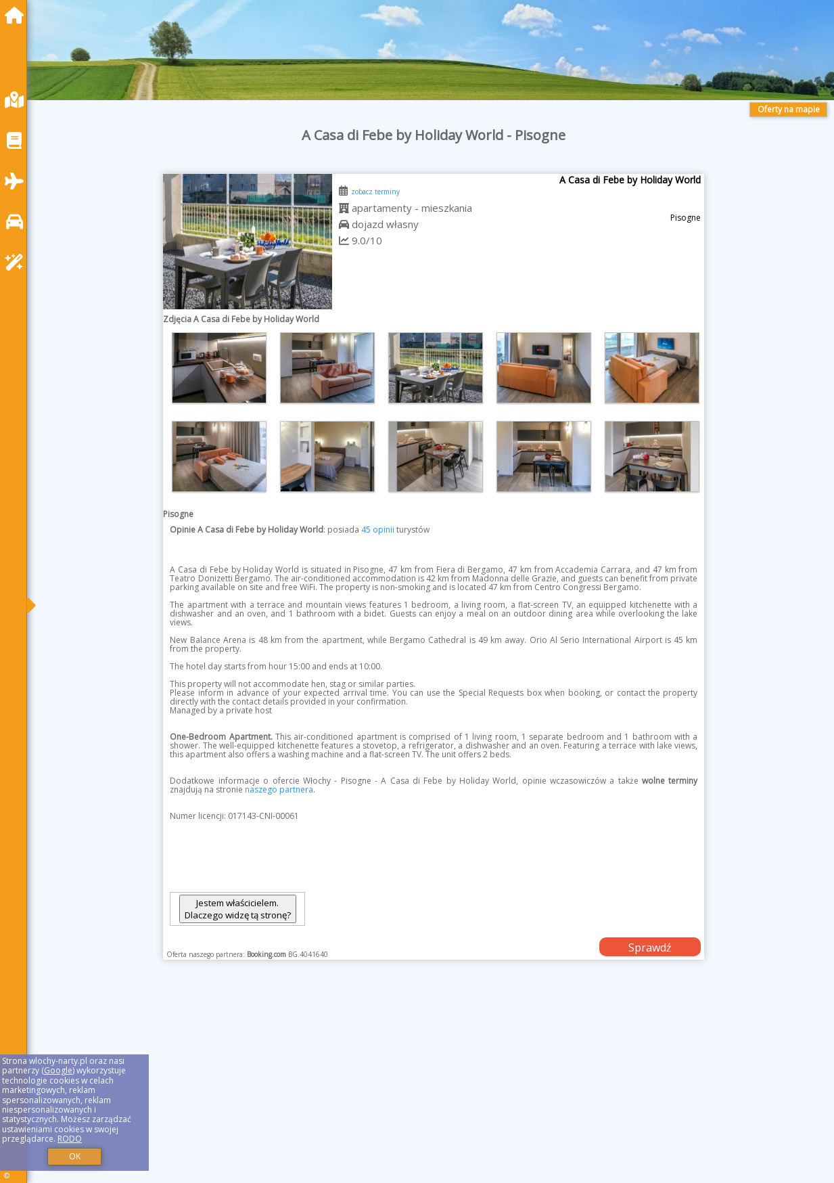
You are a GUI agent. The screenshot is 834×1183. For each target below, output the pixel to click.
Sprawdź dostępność (650, 948)
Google (58, 1070)
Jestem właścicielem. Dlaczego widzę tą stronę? (238, 909)
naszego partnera (279, 789)
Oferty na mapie (789, 109)
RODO (69, 1138)
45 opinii (377, 529)
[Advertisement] (434, 1088)
